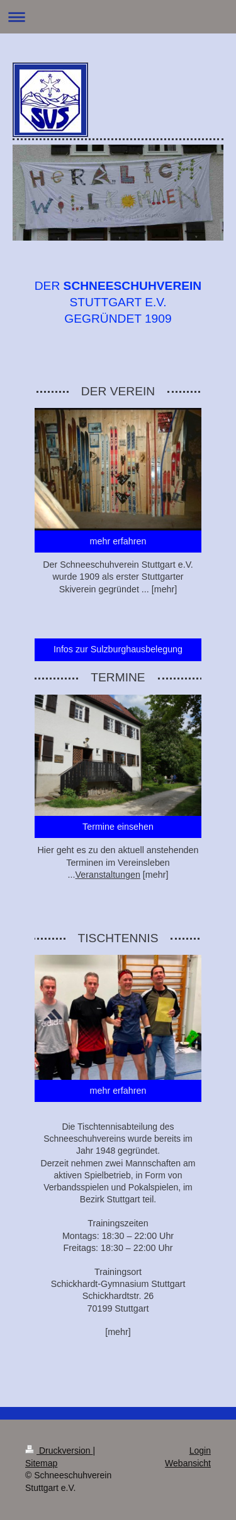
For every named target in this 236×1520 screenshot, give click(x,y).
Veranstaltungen (108, 875)
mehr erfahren (118, 541)
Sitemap (41, 1463)
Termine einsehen (118, 827)
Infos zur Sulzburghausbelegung (118, 649)
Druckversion (59, 1450)
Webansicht (188, 1463)
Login (200, 1450)
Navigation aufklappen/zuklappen (118, 16)
